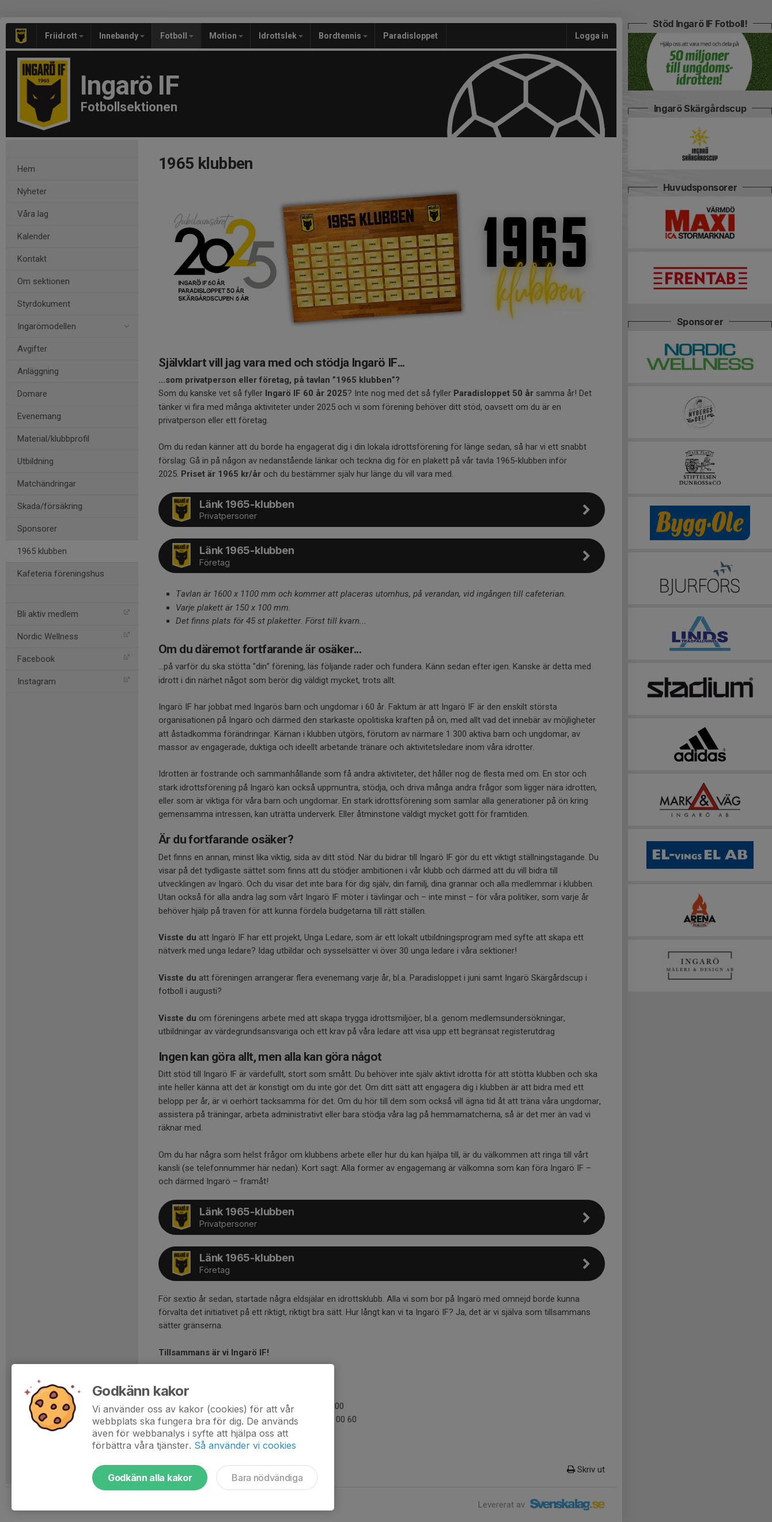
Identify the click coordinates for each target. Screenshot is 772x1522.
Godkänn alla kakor (150, 1477)
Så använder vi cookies (245, 1445)
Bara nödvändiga (267, 1477)
